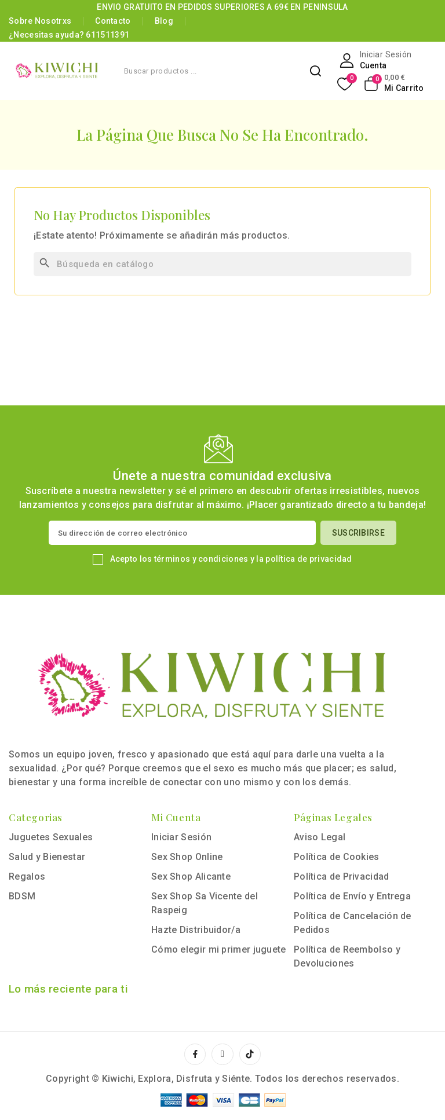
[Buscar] (222, 264)
